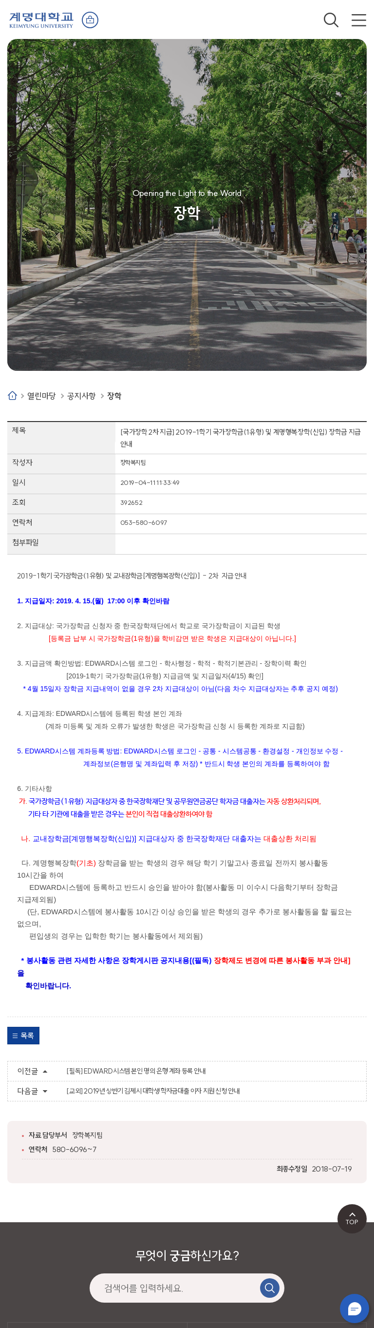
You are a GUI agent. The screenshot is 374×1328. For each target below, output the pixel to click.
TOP (351, 1222)
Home (12, 395)
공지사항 (81, 396)
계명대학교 (41, 19)
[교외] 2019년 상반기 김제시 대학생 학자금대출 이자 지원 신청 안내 (152, 1091)
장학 (114, 396)
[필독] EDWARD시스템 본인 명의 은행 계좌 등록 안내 (135, 1071)
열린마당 (41, 396)
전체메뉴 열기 (359, 20)
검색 (331, 20)
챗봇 (354, 1308)
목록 (27, 1035)
